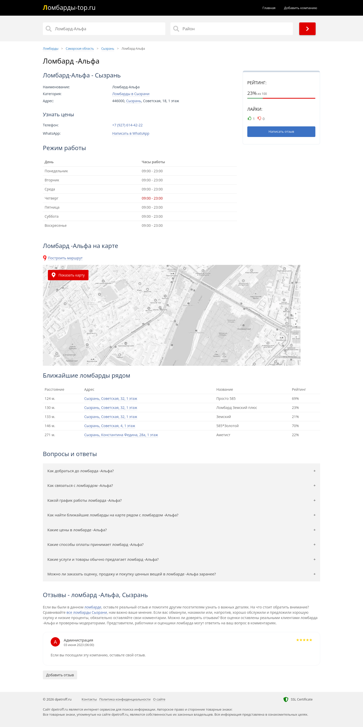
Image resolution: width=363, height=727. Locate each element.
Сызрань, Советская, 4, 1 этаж (109, 425)
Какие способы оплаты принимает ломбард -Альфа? (95, 544)
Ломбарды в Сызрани (130, 93)
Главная (269, 8)
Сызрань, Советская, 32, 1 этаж (110, 398)
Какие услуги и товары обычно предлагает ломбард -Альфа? (103, 559)
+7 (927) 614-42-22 (127, 125)
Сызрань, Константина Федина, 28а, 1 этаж (121, 434)
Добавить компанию (300, 8)
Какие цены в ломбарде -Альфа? (77, 529)
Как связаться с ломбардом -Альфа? (80, 485)
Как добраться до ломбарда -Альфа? (80, 470)
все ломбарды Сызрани (87, 612)
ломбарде (92, 607)
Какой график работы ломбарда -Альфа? (84, 500)
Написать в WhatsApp (130, 133)
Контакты (89, 699)
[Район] (231, 28)
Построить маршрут (65, 258)
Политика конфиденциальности (124, 699)
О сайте (159, 699)
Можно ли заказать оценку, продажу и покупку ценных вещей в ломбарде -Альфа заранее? (131, 573)
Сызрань (133, 100)
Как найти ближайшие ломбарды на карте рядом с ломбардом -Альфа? (112, 514)
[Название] (104, 28)
